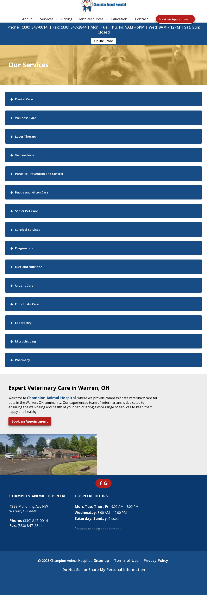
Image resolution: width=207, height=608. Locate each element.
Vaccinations (28, 181)
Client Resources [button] (90, 29)
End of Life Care (31, 330)
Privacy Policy (161, 573)
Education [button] (119, 29)
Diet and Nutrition (34, 292)
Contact (141, 29)
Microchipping (29, 367)
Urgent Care (27, 311)
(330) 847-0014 (34, 40)
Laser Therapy (29, 162)
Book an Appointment (175, 29)
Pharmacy (25, 385)
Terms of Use (130, 573)
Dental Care (27, 125)
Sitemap (105, 573)
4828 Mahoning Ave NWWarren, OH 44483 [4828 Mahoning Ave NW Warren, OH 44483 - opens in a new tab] (30, 522)
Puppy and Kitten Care (38, 218)
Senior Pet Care (30, 236)
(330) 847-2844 (26, 538)
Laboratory (26, 348)
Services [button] (47, 29)
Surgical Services (32, 255)
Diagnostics (27, 274)
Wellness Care (29, 143)
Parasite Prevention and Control (47, 199)
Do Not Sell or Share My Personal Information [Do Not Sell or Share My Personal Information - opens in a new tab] (103, 582)
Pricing (66, 29)
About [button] (27, 29)
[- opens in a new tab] (101, 496)
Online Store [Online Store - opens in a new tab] (103, 54)
